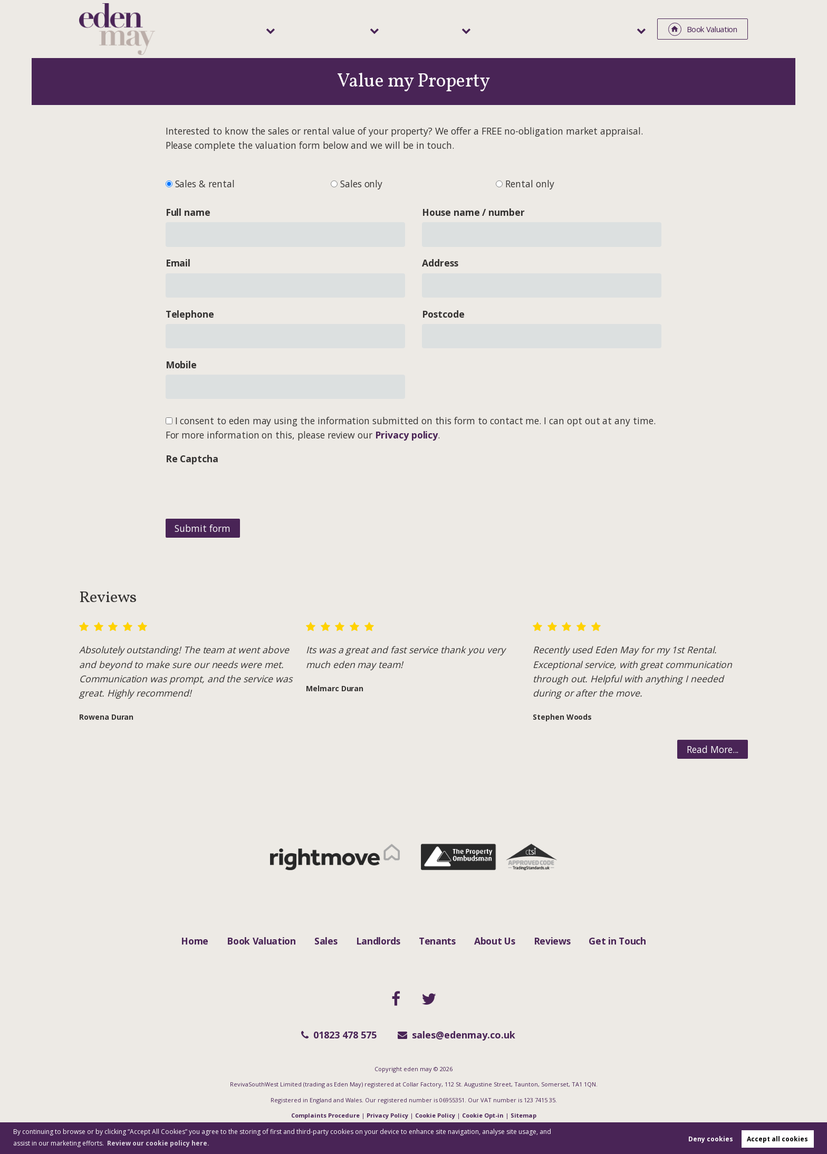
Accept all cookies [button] (777, 1138)
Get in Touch (617, 940)
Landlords (412, 28)
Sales (346, 28)
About (620, 28)
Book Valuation (261, 940)
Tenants (486, 28)
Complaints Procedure (325, 1115)
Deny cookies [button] (710, 1138)
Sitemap (523, 1115)
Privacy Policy (387, 1115)
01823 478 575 (339, 1034)
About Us (494, 940)
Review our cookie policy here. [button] (158, 1143)
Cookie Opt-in (483, 1115)
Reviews (552, 940)
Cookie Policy (435, 1115)
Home (194, 940)
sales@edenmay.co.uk (456, 1034)
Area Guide (561, 28)
